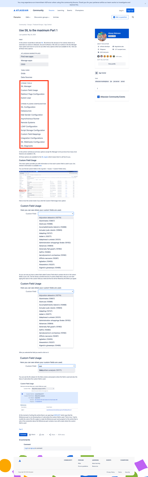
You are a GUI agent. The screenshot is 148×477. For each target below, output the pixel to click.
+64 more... (119, 56)
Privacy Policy (111, 472)
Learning (60, 10)
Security (127, 472)
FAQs (79, 463)
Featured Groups (38, 24)
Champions (79, 10)
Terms (120, 472)
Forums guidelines (83, 466)
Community (38, 10)
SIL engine (45, 157)
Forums (51, 10)
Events (69, 10)
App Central (47, 24)
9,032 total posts (104, 52)
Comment (23, 434)
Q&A (28, 17)
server (123, 81)
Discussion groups (41, 17)
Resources (95, 466)
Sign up (130, 10)
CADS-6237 (57, 415)
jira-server (116, 81)
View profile (112, 64)
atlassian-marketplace (102, 81)
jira (111, 81)
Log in (121, 10)
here (40, 165)
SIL (42, 43)
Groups (29, 24)
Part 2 (21, 429)
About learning (96, 463)
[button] (34, 100)
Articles (56, 17)
